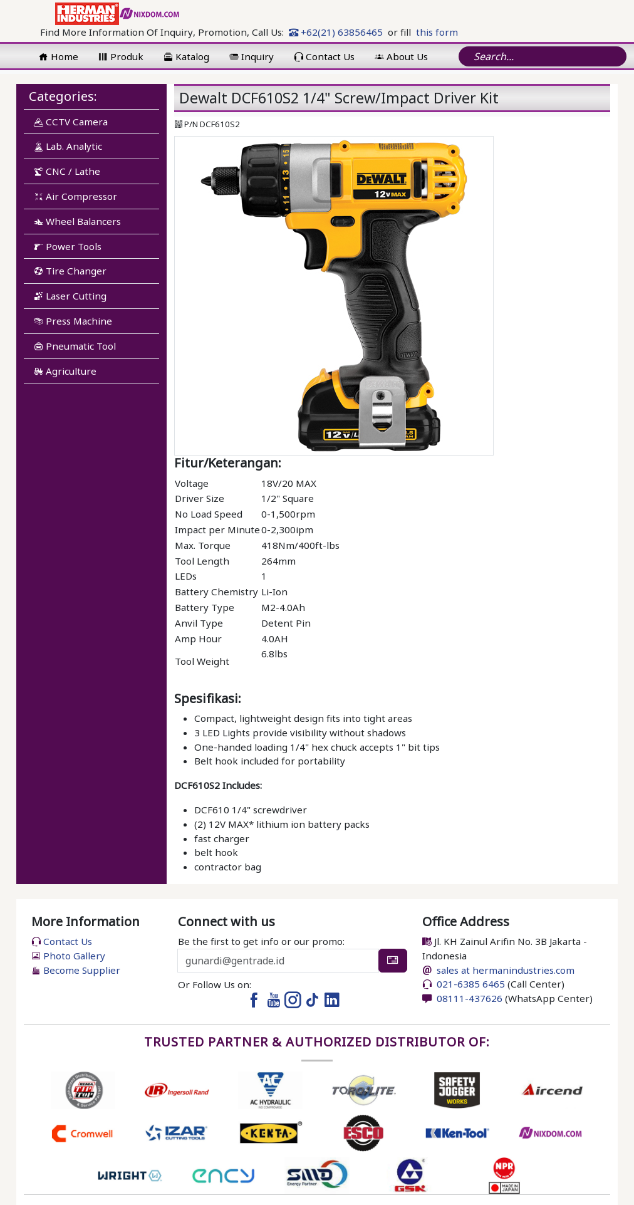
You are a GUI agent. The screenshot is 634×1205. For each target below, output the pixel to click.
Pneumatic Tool (75, 346)
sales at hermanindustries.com (505, 970)
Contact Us (324, 56)
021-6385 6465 (469, 984)
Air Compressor (75, 196)
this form (437, 32)
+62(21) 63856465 (336, 32)
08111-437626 (468, 998)
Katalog (186, 56)
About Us (401, 56)
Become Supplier (75, 970)
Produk (120, 56)
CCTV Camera (71, 121)
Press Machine (73, 321)
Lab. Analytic (68, 146)
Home (58, 56)
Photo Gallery (68, 955)
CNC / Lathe (67, 171)
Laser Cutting (70, 296)
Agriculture (65, 371)
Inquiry (251, 56)
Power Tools (67, 246)
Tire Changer (70, 270)
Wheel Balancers (77, 221)
